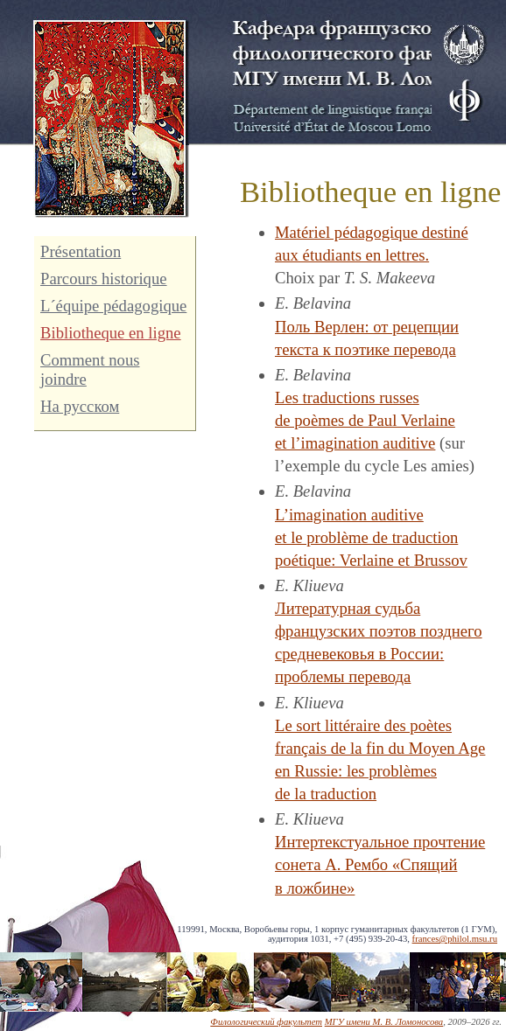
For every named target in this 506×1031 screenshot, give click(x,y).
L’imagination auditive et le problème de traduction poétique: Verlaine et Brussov (371, 537)
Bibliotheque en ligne (110, 333)
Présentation (80, 251)
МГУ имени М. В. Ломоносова (384, 1022)
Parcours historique (103, 278)
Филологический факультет (266, 1022)
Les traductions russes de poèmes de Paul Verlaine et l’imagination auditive (365, 420)
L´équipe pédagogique (113, 305)
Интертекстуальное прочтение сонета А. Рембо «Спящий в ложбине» (380, 864)
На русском (79, 406)
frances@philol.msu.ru (454, 939)
